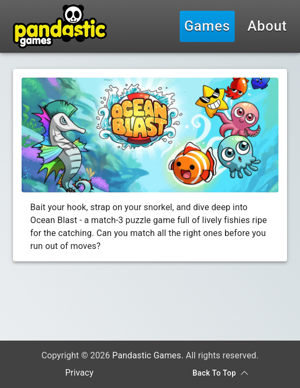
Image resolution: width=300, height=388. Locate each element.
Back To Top (220, 373)
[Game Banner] (150, 135)
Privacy (79, 373)
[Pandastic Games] (60, 26)
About (267, 26)
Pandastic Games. (147, 355)
